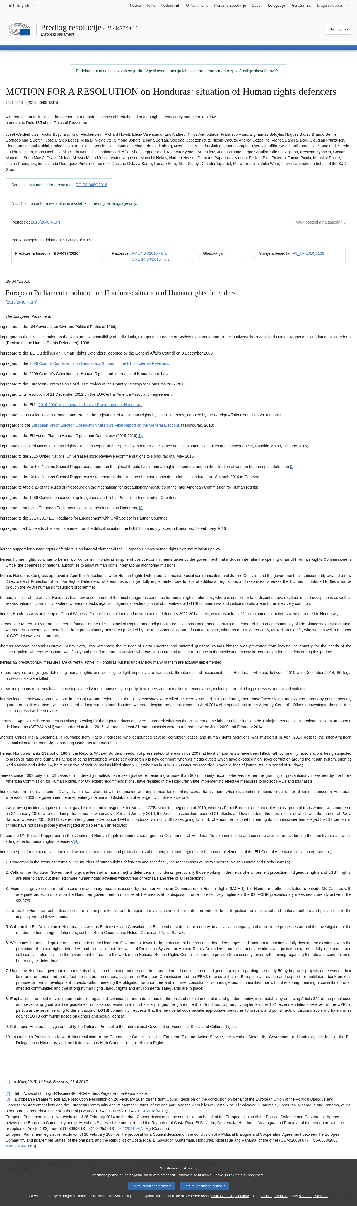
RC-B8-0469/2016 (91, 185)
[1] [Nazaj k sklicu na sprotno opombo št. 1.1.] (8, 1081)
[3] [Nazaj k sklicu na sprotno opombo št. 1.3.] (8, 1099)
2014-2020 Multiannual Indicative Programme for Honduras (89, 404)
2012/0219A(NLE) (133, 1128)
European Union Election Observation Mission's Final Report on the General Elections (105, 425)
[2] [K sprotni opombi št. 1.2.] (292, 466)
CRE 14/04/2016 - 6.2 (151, 259)
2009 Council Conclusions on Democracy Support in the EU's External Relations (98, 363)
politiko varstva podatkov (229, 1200)
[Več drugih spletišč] (332, 5)
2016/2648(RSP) (45, 222)
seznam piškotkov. (313, 1200)
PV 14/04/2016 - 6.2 (149, 253)
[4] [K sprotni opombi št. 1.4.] (76, 841)
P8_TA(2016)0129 (308, 253)
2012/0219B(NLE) (150, 1111)
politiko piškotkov (274, 1200)
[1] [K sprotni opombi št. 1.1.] (140, 435)
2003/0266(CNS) (20, 1146)
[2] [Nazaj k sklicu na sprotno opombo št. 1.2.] (8, 1093)
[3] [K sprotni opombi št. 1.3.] (141, 508)
